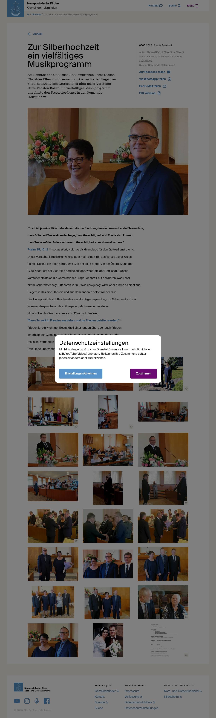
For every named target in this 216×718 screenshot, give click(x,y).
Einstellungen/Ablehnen (81, 373)
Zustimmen (143, 373)
